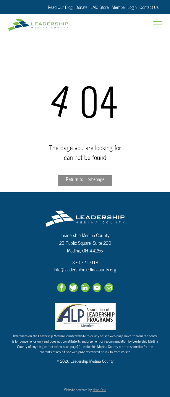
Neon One (99, 390)
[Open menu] (157, 24)
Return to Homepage (85, 179)
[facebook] (61, 288)
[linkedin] (85, 288)
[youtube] (97, 288)
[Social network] (73, 288)
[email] (108, 288)
